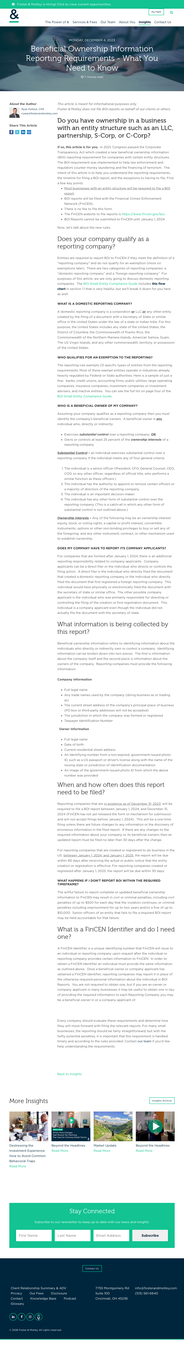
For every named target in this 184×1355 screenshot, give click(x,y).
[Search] (171, 16)
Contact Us (92, 1274)
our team (144, 1047)
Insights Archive (162, 1106)
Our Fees (33, 1299)
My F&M (154, 16)
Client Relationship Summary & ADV (37, 1294)
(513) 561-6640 (146, 1299)
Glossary (64, 1304)
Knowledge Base (22, 1304)
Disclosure (52, 1299)
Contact (71, 1299)
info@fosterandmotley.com (156, 1294)
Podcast (46, 1304)
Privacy (15, 1299)
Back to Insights (69, 1080)
